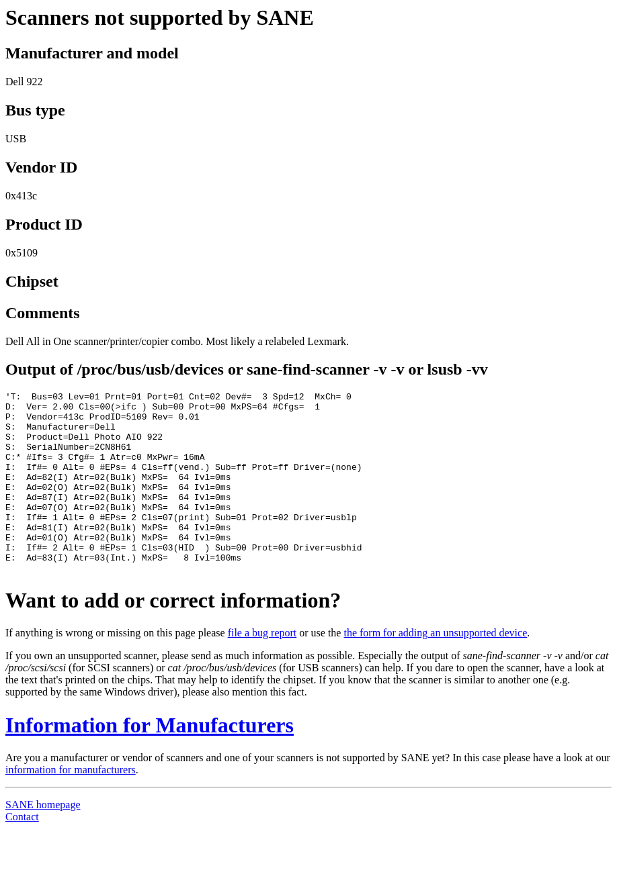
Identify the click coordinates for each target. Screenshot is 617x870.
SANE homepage (43, 841)
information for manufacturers (70, 806)
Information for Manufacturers (149, 761)
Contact (22, 853)
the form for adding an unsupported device (435, 669)
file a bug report (262, 669)
